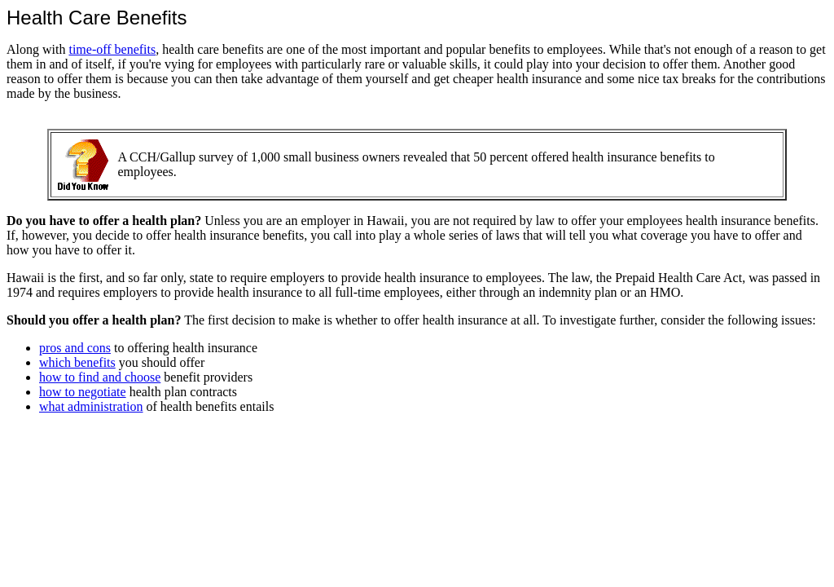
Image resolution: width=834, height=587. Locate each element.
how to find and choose (99, 377)
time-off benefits (112, 49)
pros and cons (75, 348)
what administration (91, 406)
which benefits (77, 362)
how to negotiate (82, 392)
